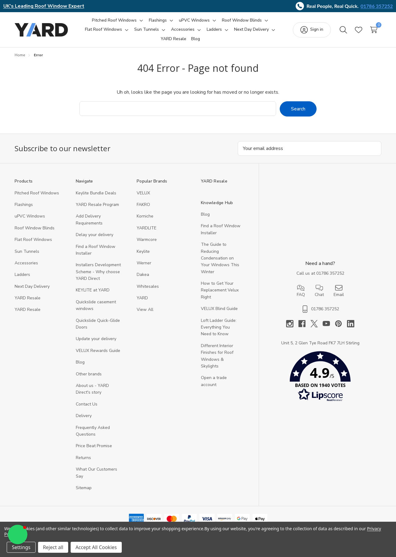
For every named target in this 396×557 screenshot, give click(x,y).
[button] (320, 377)
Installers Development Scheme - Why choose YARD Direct (98, 271)
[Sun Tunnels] (146, 29)
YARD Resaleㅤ (27, 309)
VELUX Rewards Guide (98, 350)
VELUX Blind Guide (219, 309)
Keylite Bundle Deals (96, 193)
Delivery (84, 416)
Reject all (53, 547)
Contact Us (86, 404)
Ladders (22, 274)
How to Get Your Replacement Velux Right (220, 290)
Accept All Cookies (96, 547)
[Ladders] (214, 29)
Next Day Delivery (32, 286)
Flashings (24, 204)
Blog (80, 362)
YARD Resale (27, 298)
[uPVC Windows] (194, 20)
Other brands (89, 374)
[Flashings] (158, 20)
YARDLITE (146, 228)
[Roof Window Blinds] (242, 20)
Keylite (143, 251)
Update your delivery (96, 339)
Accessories (26, 263)
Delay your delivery (94, 235)
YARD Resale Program (97, 204)
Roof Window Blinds (34, 228)
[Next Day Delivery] (251, 29)
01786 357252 (377, 6)
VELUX (143, 193)
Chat (319, 291)
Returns (83, 457)
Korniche (145, 216)
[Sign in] (312, 29)
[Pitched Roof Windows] (114, 20)
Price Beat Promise (94, 446)
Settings (21, 547)
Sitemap (84, 487)
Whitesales (148, 286)
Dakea (143, 274)
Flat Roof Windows (33, 239)
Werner (144, 263)
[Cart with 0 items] (373, 29)
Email (339, 291)
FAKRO (143, 204)
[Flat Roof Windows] (103, 29)
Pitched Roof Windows (37, 193)
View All (145, 309)
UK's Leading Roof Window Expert (43, 6)
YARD (142, 298)
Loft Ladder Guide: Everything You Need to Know (219, 327)
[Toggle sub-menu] (140, 20)
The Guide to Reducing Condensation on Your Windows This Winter (220, 258)
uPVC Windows (30, 216)
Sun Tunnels (27, 251)
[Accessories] (182, 29)
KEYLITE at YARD (93, 290)
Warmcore (147, 239)
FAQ (301, 291)
